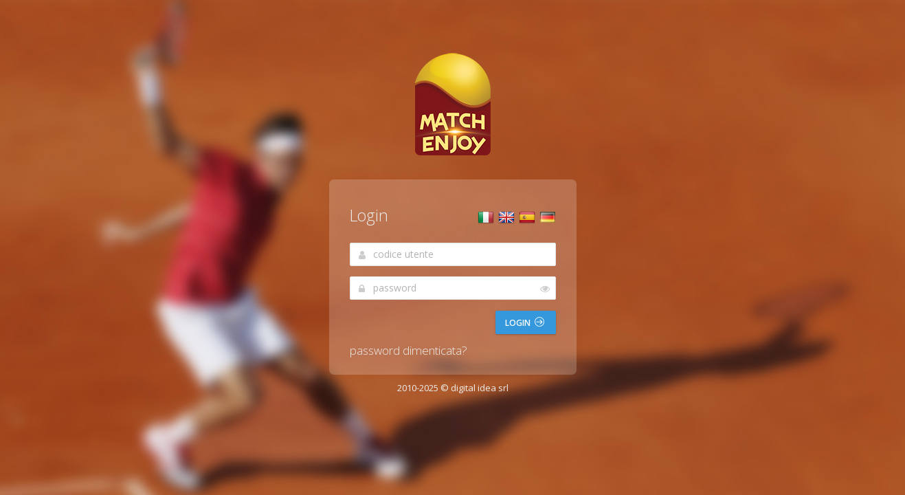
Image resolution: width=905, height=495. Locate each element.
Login (524, 323)
